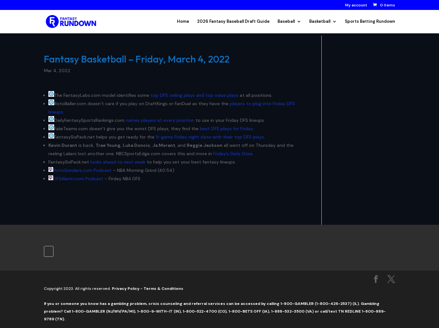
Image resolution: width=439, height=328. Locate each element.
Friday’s (233, 153)
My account (356, 5)
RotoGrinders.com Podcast (82, 170)
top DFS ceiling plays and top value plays (194, 95)
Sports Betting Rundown (370, 21)
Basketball (319, 21)
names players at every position (160, 120)
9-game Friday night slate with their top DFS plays (210, 137)
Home (183, 21)
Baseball (286, 21)
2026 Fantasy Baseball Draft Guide (233, 21)
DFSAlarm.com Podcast (78, 178)
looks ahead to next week (117, 162)
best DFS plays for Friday (226, 128)
